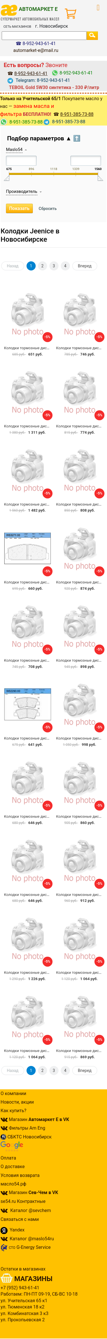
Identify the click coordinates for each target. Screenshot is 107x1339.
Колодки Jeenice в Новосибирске (30, 235)
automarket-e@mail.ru (35, 50)
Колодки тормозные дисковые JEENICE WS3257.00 (48, 816)
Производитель (21, 191)
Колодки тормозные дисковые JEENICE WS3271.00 (48, 582)
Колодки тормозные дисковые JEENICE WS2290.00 (48, 738)
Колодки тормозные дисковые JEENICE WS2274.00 (48, 1051)
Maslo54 (14, 149)
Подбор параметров (43, 138)
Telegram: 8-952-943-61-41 (38, 80)
